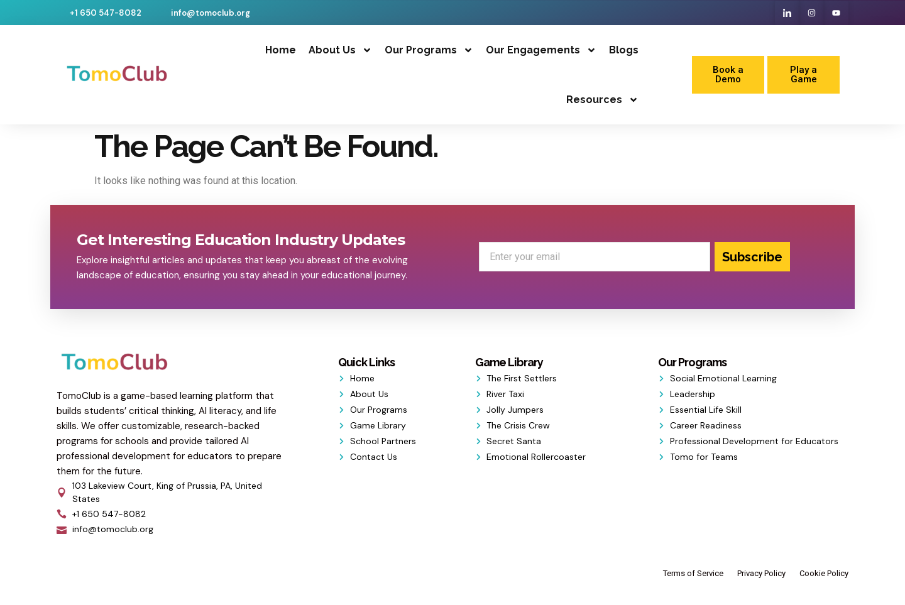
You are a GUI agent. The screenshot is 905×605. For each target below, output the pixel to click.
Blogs (624, 50)
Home (280, 50)
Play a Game (803, 74)
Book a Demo (728, 74)
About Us (340, 50)
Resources (602, 100)
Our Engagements (541, 50)
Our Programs (429, 50)
